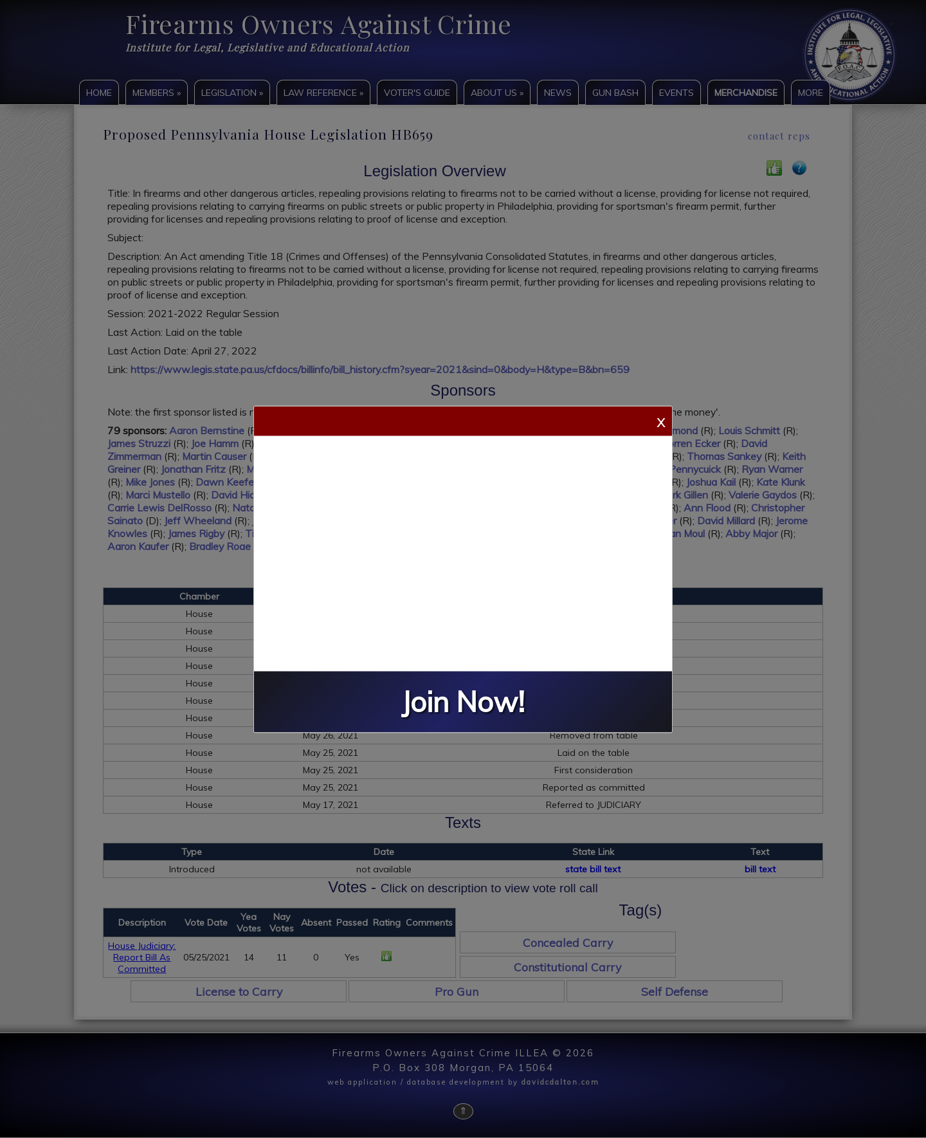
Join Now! (463, 701)
